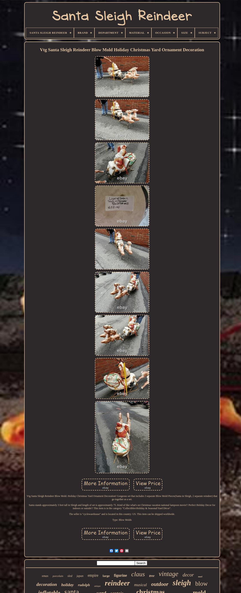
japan (79, 576)
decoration (46, 584)
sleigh (182, 583)
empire (93, 575)
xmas (45, 576)
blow (201, 583)
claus (138, 574)
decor (188, 575)
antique (97, 586)
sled (69, 576)
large (106, 576)
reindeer (117, 583)
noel (200, 576)
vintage (168, 574)
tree (151, 576)
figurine (120, 575)
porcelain (58, 576)
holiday (67, 584)
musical (140, 584)
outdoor (159, 584)
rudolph (84, 585)
